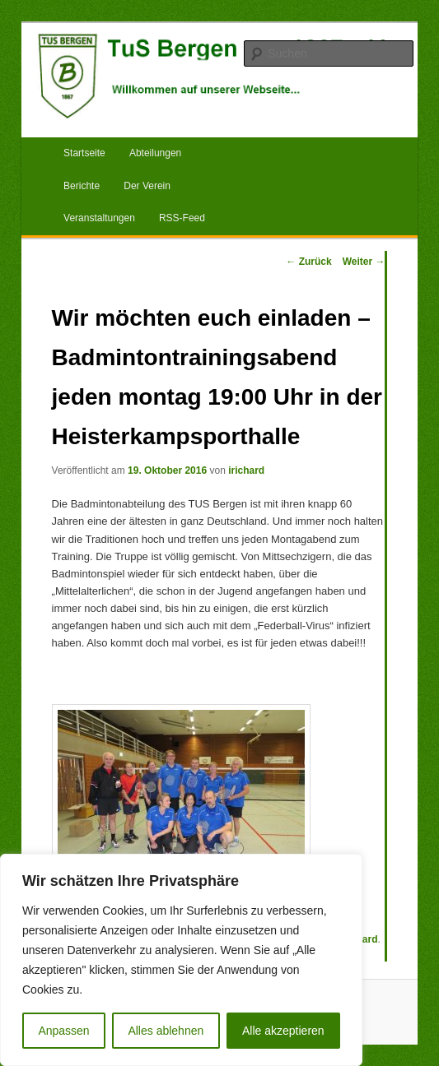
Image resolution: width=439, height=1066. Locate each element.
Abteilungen (155, 153)
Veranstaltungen (99, 218)
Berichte (81, 186)
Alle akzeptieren (283, 1030)
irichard (246, 470)
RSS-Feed (182, 218)
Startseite (84, 153)
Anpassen (63, 1030)
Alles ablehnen (165, 1030)
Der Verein (147, 186)
